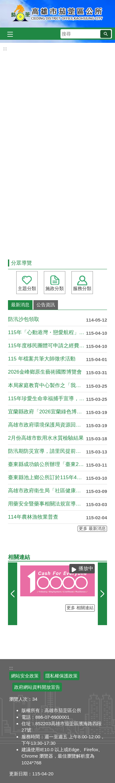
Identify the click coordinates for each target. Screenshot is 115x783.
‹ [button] (12, 593)
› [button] (102, 593)
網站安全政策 (25, 675)
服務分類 (82, 288)
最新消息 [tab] (20, 304)
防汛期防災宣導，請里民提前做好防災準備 (47, 451)
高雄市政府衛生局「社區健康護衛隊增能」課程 (47, 491)
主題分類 (27, 288)
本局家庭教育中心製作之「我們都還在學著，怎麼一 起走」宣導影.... (47, 385)
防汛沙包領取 (23, 319)
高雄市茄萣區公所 (57, 14)
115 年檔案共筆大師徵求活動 (41, 359)
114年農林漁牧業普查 (33, 517)
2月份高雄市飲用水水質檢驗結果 (46, 438)
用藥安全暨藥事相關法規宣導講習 (47, 504)
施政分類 (54, 288)
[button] (105, 34)
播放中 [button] (86, 568)
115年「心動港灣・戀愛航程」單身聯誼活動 (47, 332)
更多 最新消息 (92, 528)
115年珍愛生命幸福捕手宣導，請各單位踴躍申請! (47, 398)
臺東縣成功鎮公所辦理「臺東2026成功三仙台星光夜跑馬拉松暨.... (47, 464)
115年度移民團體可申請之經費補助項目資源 (47, 346)
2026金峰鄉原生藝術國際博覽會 (45, 372)
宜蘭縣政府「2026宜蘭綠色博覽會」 (47, 412)
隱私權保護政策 (61, 675)
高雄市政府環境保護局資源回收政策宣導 (47, 425)
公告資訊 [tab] (45, 304)
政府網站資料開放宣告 (37, 687)
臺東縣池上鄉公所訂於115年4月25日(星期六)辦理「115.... (47, 477)
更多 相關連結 (80, 608)
